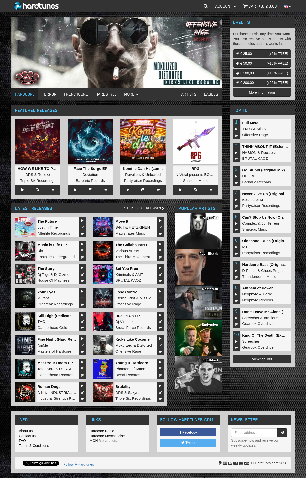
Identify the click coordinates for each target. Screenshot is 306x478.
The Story (46, 268)
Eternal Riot (125, 298)
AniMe (43, 345)
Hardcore (25, 94)
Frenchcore (76, 94)
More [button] (131, 94)
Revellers (133, 174)
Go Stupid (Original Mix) (263, 170)
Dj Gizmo (61, 274)
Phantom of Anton (130, 369)
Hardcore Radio (102, 431)
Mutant (43, 298)
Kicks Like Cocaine (132, 339)
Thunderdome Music (259, 276)
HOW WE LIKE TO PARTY (40, 168)
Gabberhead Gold (52, 327)
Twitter (188, 443)
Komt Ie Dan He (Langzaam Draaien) (155, 168)
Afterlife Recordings (54, 233)
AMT (139, 274)
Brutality (123, 386)
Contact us (27, 436)
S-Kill (119, 227)
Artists (189, 94)
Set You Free (126, 268)
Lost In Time (48, 227)
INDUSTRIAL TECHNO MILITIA (75, 392)
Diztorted (144, 345)
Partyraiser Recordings (143, 180)
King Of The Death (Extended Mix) (272, 335)
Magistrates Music (130, 233)
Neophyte (250, 294)
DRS (29, 174)
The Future (47, 221)
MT (262, 200)
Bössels (248, 200)
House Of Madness (53, 280)
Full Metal (250, 123)
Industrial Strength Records (60, 398)
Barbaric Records (90, 180)
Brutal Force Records (133, 327)
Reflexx (44, 174)
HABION (249, 152)
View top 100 (262, 359)
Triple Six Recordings (37, 180)
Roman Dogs (49, 386)
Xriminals (123, 274)
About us (26, 431)
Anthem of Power (257, 288)
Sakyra (134, 392)
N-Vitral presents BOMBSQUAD (202, 174)
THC (41, 321)
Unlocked (153, 174)
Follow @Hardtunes (78, 464)
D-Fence (249, 270)
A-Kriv (42, 392)
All (144, 208)
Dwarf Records (127, 375)
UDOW (248, 176)
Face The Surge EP (90, 168)
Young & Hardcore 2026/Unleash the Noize (152, 363)
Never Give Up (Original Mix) (267, 194)
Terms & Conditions (34, 446)
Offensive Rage (128, 304)
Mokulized (123, 345)
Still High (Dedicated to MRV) (63, 316)
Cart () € (260, 6)
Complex (249, 223)
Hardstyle (106, 94)
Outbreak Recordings (55, 304)
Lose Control (127, 292)
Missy (261, 129)
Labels (211, 94)
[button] (206, 6)
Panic (267, 294)
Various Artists (127, 251)
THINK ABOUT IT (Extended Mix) (271, 146)
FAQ (22, 441)
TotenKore (46, 369)
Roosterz (268, 152)
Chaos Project (272, 270)
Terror (49, 94)
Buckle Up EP (127, 316)
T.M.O (247, 129)
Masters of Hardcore (54, 351)
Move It (121, 221)
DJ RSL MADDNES (75, 369)
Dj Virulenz (124, 321)
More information (262, 92)
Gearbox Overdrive (258, 323)
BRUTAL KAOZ (128, 280)
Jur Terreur (270, 223)
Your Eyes (46, 292)
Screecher (250, 318)
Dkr (40, 251)
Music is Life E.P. (53, 245)
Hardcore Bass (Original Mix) (267, 264)
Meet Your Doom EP (55, 363)
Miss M (146, 298)
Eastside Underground (56, 257)
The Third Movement (132, 257)
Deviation (90, 174)
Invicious (271, 318)
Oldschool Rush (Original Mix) (269, 241)
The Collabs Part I (131, 245)
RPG (195, 168)
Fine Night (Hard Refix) (58, 339)
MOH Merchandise (104, 441)
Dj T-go (43, 274)
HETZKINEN (139, 227)
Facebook (188, 432)
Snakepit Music (195, 180)
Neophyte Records (257, 300)
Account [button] (225, 6)
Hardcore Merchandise (107, 436)
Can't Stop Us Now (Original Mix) (271, 217)
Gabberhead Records (55, 375)
